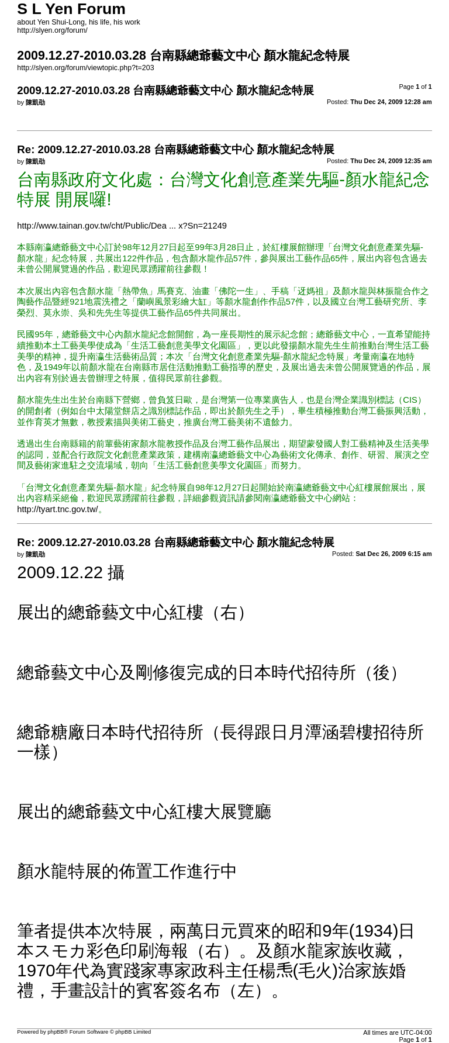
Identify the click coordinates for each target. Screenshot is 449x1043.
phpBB (55, 1032)
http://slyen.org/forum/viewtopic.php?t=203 (85, 68)
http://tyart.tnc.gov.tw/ (57, 509)
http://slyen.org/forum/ (52, 30)
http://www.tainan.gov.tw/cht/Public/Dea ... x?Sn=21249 (122, 225)
